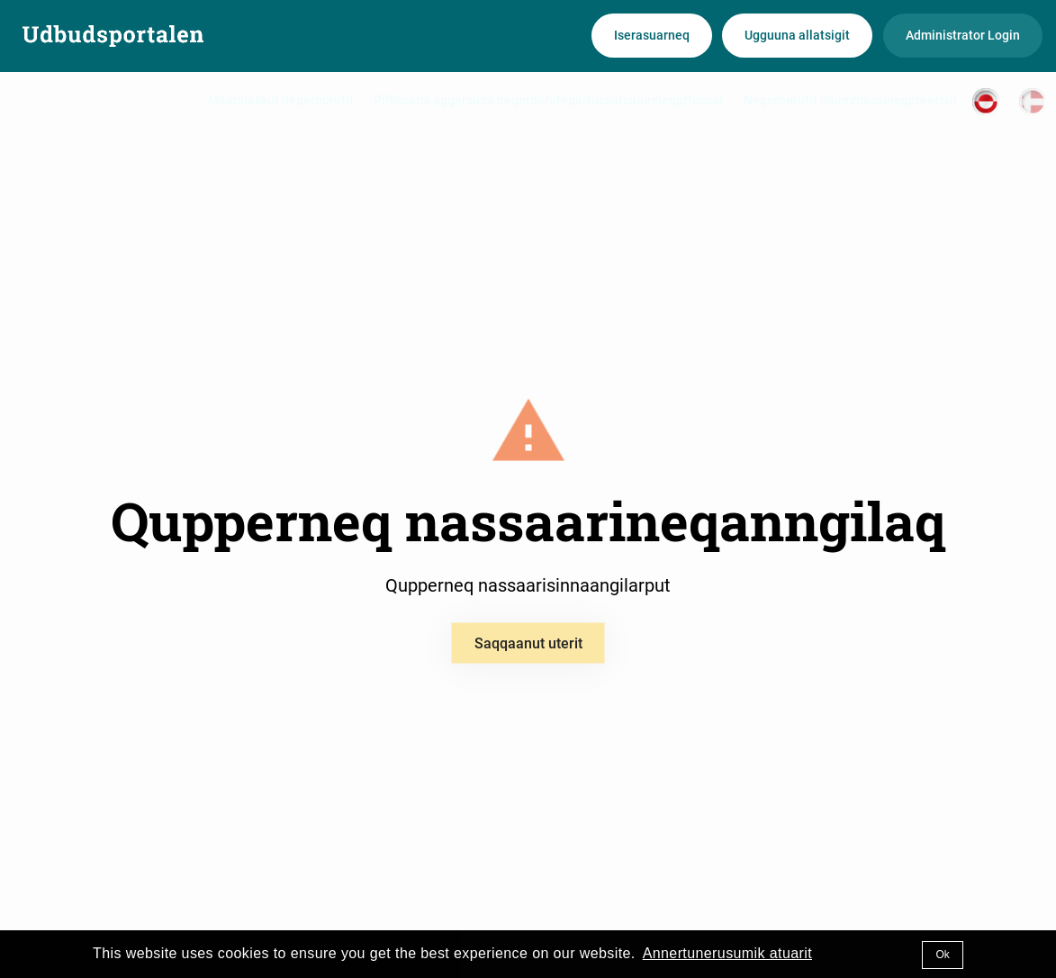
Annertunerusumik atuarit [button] (727, 953)
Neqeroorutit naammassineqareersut (850, 100)
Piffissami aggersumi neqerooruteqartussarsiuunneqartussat (549, 100)
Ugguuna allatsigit (797, 35)
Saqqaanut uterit (528, 643)
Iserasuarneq (652, 35)
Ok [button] (942, 954)
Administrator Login (963, 35)
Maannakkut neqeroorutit (281, 100)
